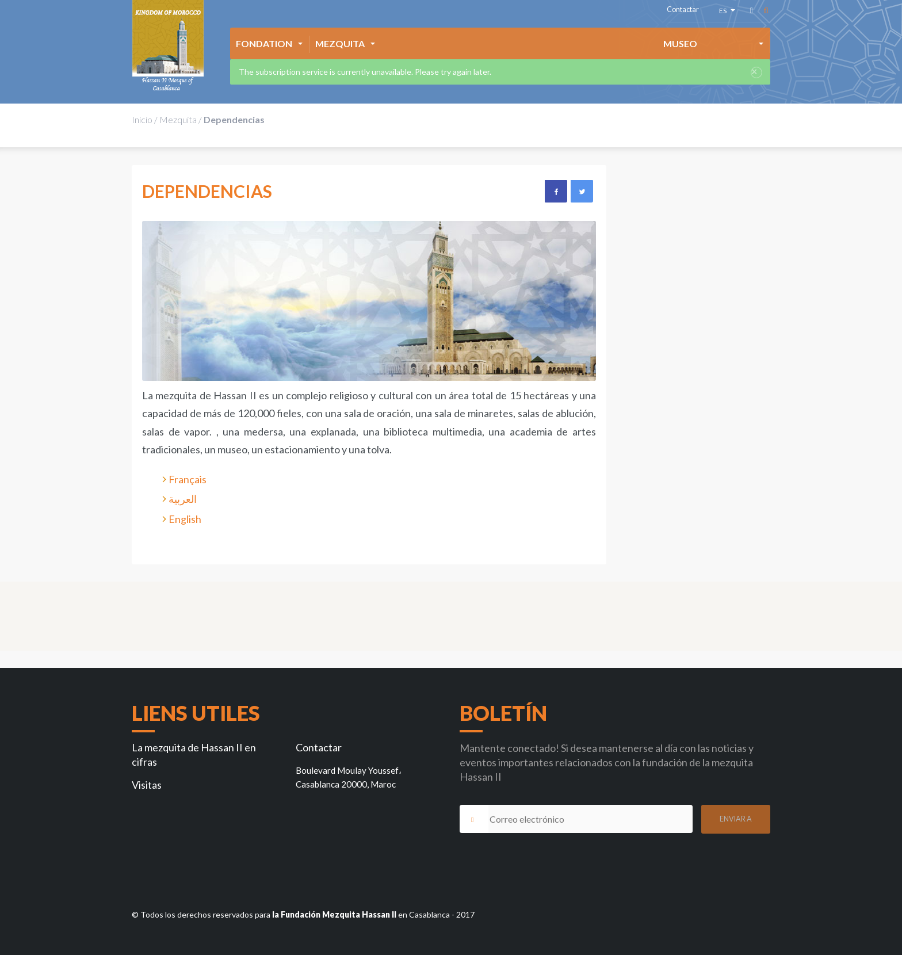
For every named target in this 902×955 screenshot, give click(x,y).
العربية (183, 498)
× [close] (754, 72)
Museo (680, 43)
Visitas (147, 784)
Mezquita (340, 43)
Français (188, 479)
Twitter (581, 191)
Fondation (264, 43)
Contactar (683, 9)
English (185, 519)
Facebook (555, 191)
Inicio (142, 119)
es (724, 12)
